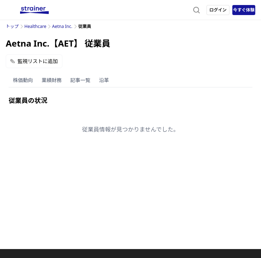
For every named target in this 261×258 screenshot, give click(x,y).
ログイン (218, 10)
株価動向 (23, 80)
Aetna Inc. (62, 26)
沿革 (104, 80)
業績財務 (52, 80)
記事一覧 (80, 80)
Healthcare (35, 26)
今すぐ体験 (244, 10)
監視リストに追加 (34, 61)
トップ (12, 26)
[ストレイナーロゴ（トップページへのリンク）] (34, 10)
